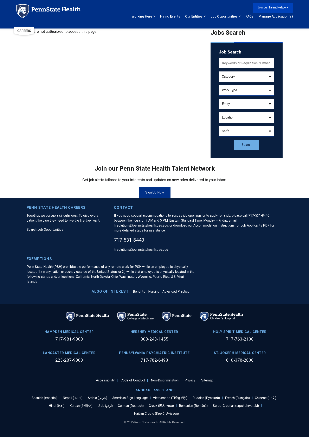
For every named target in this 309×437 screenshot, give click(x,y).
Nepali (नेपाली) (73, 398)
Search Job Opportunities (45, 230)
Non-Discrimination (165, 380)
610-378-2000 (240, 360)
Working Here (141, 16)
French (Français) (237, 398)
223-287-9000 (69, 360)
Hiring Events (170, 16)
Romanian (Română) (193, 405)
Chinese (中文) (265, 398)
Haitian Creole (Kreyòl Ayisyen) (156, 413)
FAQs (249, 16)
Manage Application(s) (275, 16)
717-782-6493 (154, 360)
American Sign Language (130, 398)
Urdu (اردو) (105, 405)
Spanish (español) (45, 398)
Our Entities (193, 16)
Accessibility (105, 380)
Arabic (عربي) (97, 398)
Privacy (190, 380)
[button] (246, 76)
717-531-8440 (129, 240)
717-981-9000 (69, 339)
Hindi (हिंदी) (56, 405)
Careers (24, 31)
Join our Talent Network (272, 7)
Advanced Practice (175, 291)
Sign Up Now (154, 192)
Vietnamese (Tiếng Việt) (170, 398)
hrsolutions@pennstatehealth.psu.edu (141, 225)
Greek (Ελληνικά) (161, 405)
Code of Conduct (133, 380)
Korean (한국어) (81, 405)
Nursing (153, 291)
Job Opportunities (224, 16)
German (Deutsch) (131, 405)
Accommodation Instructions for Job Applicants (227, 225)
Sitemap (207, 380)
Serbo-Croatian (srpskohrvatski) (236, 405)
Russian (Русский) (206, 398)
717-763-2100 (240, 339)
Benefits (139, 291)
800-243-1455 (154, 339)
